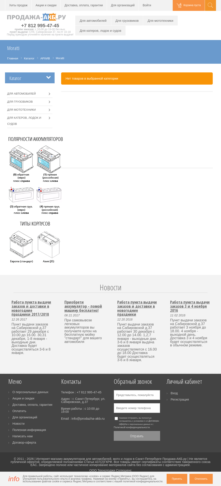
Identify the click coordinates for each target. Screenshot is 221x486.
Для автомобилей (93, 20)
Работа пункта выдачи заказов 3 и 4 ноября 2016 (190, 306)
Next (210, 292)
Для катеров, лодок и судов (100, 30)
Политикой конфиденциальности (132, 427)
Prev (11, 292)
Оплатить (19, 411)
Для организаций (123, 5)
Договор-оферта (24, 442)
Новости (110, 287)
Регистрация (180, 399)
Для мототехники (160, 20)
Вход (174, 393)
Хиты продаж (18, 5)
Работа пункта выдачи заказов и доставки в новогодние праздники (137, 308)
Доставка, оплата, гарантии (84, 5)
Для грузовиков (127, 20)
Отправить (137, 435)
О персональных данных (30, 392)
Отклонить (201, 478)
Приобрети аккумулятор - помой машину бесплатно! (83, 306)
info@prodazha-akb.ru (88, 418)
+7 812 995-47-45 (40, 25)
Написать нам (22, 436)
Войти (147, 5)
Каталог (15, 78)
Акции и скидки (45, 5)
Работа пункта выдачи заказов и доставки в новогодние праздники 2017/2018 (31, 308)
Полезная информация (29, 430)
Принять (177, 478)
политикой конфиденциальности (142, 481)
